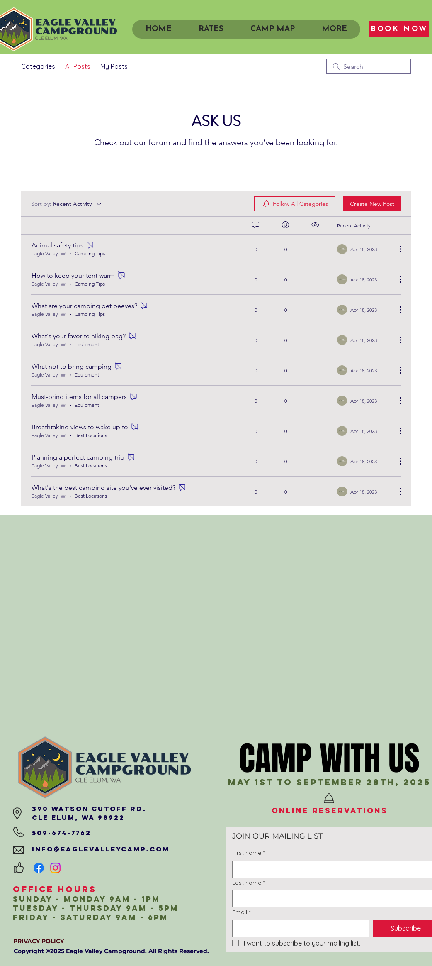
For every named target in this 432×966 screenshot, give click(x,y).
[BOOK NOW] (399, 29)
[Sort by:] (67, 204)
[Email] (298, 928)
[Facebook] (39, 868)
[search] (368, 66)
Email (241, 912)
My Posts (114, 66)
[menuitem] (294, 203)
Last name (248, 883)
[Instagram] (55, 868)
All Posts (77, 66)
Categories (38, 66)
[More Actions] (396, 249)
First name (248, 853)
